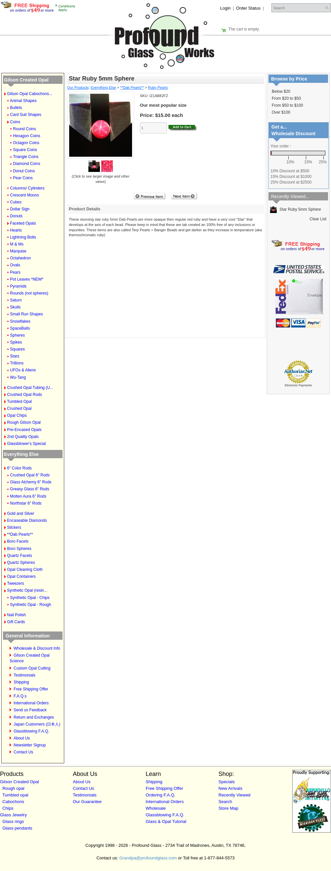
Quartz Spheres (21, 562)
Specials (226, 781)
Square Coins (25, 149)
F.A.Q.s (20, 696)
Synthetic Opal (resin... (27, 590)
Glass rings (13, 821)
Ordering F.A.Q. (160, 794)
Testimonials (24, 675)
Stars (14, 356)
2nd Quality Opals (22, 436)
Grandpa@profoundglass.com (148, 857)
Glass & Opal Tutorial (166, 821)
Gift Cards (16, 622)
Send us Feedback (30, 710)
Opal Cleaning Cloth (24, 569)
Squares (17, 349)
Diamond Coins (26, 163)
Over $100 (281, 112)
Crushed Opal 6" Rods (30, 475)
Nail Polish (16, 615)
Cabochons (13, 801)
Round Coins (24, 129)
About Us (22, 738)
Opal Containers (21, 576)
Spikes (16, 342)
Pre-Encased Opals (24, 429)
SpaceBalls (20, 328)
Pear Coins (22, 178)
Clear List (317, 219)
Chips (7, 808)
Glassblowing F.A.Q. (31, 731)
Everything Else (21, 454)
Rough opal (13, 788)
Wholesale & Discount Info (37, 648)
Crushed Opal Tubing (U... (30, 387)
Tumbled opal (15, 794)
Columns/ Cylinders (27, 188)
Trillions (17, 363)
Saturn (16, 300)
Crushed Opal (19, 408)
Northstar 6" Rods (25, 503)
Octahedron (20, 258)
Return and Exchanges (34, 717)
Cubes (16, 202)
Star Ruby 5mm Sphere (295, 209)
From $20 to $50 (286, 98)
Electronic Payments (298, 385)
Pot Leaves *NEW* (26, 279)
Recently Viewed (234, 794)
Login (225, 8)
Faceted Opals (23, 223)
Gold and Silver (20, 513)
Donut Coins (24, 171)
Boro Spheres (19, 548)
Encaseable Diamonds (27, 520)
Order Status (248, 8)
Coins (15, 122)
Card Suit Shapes (25, 114)
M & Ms (17, 244)
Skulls (15, 307)
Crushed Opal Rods (24, 394)
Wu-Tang (18, 377)
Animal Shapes (23, 100)
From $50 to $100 (287, 105)
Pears (15, 272)
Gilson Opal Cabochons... (29, 93)
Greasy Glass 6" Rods (29, 489)
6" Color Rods (19, 468)
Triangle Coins (25, 156)
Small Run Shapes (26, 314)
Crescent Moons (24, 195)
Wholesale (156, 808)
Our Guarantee (87, 801)
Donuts (16, 216)
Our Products (78, 87)
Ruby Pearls (158, 87)
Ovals (15, 265)
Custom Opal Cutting (32, 668)
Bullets (16, 107)
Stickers (14, 527)
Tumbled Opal (19, 401)
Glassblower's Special (26, 443)
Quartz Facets (19, 555)
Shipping (21, 682)
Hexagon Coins (26, 136)
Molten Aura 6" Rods (28, 496)
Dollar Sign (19, 209)
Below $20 (281, 91)
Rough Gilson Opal (23, 422)
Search (225, 801)
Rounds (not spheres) (29, 293)
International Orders (31, 703)
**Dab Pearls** (20, 534)
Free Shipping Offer (31, 689)
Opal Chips (16, 415)
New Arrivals (230, 788)
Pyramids (18, 286)
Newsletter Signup (30, 745)
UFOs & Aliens (23, 370)
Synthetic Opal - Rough (30, 604)
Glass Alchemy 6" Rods (30, 482)
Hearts (16, 230)
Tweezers (15, 583)
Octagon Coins (26, 142)
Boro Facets (17, 541)
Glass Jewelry (13, 814)
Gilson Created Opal (26, 79)
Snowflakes (20, 321)
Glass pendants (17, 828)
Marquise (18, 251)
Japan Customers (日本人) (37, 724)
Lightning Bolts (23, 237)
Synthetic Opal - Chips (29, 597)
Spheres (17, 335)
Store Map (228, 808)
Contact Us (23, 752)
